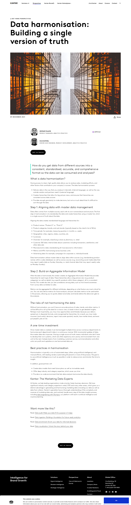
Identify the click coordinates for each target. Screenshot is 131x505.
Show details (27, 501)
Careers (107, 3)
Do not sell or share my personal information (116, 497)
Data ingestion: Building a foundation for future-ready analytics (57, 417)
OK (116, 491)
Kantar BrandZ (49, 3)
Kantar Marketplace (63, 3)
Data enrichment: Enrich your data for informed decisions (55, 422)
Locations (90, 481)
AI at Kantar (93, 3)
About (101, 3)
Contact (114, 3)
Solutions (25, 3)
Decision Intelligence (57, 484)
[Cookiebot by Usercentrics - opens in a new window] (11, 501)
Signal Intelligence (57, 481)
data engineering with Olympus (48, 395)
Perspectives (37, 3)
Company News (92, 484)
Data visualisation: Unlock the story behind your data (54, 426)
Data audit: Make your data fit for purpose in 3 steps (54, 413)
